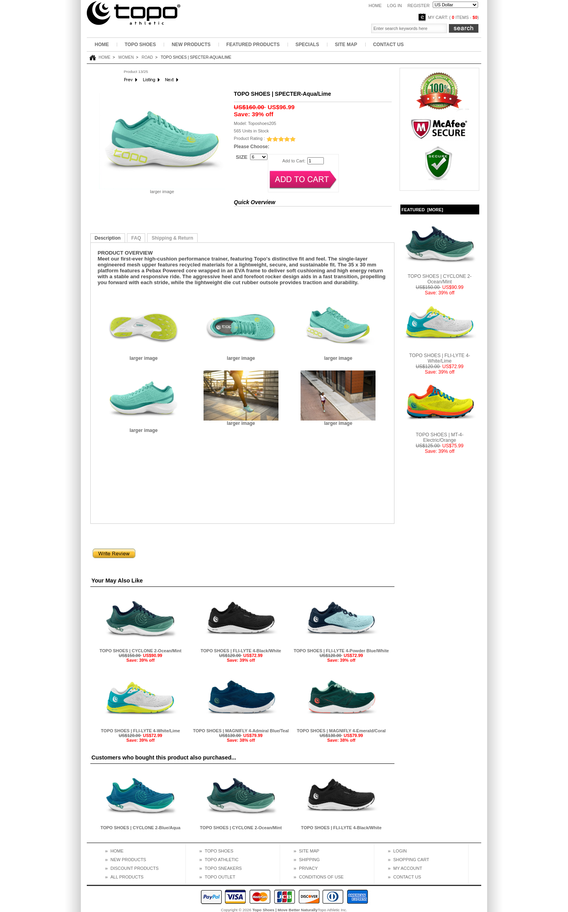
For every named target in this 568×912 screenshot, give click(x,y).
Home (374, 5)
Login (400, 851)
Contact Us (388, 44)
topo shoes (219, 851)
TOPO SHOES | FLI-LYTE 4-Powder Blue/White (341, 650)
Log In (394, 5)
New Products (191, 44)
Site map (309, 851)
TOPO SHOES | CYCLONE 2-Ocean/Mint (140, 650)
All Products (127, 877)
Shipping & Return (172, 238)
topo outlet (220, 877)
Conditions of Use (321, 877)
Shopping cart (411, 859)
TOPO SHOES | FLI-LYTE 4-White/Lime (140, 730)
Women (126, 57)
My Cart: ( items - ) (453, 17)
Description (108, 238)
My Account (407, 868)
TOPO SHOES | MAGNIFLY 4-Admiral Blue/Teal (241, 730)
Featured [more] (422, 209)
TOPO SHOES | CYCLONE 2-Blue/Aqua (141, 827)
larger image (143, 356)
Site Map (346, 44)
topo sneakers (223, 868)
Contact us (407, 877)
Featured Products (253, 44)
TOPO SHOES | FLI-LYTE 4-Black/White (241, 650)
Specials (307, 44)
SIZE (242, 157)
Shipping (309, 859)
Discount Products (134, 868)
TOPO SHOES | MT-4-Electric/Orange (439, 435)
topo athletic (222, 859)
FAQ (136, 238)
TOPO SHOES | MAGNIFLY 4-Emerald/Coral (341, 730)
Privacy (308, 868)
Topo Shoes (140, 44)
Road (147, 57)
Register (418, 5)
